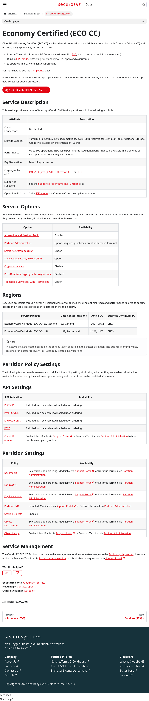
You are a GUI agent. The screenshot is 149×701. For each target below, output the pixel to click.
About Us (10, 661)
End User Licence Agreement (69, 670)
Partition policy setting (121, 554)
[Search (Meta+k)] (144, 4)
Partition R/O (11, 506)
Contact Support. (26, 586)
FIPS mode (22, 59)
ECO (74, 54)
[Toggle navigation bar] (4, 4)
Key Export (10, 484)
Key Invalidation (13, 496)
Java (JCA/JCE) (48, 172)
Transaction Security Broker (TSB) (23, 258)
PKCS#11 (34, 172)
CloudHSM (10, 13)
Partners (10, 666)
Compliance (37, 70)
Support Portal (61, 436)
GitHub (9, 675)
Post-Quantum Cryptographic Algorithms (27, 274)
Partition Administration (17, 243)
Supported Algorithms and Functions (59, 183)
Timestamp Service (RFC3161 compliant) (27, 281)
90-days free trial (130, 666)
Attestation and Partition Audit (21, 235)
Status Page (127, 670)
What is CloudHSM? (132, 661)
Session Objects (13, 514)
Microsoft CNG (65, 172)
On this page (11, 21)
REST (79, 172)
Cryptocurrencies (14, 266)
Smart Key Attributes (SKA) (19, 251)
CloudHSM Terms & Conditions (70, 666)
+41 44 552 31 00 (16, 647)
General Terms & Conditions (68, 661)
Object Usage (11, 533)
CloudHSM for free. (34, 582)
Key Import (10, 473)
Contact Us (11, 670)
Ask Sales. (29, 590)
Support (125, 675)
